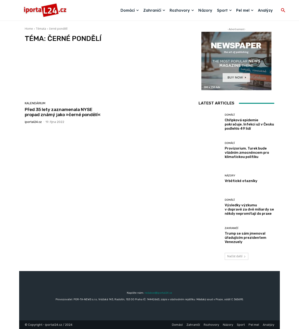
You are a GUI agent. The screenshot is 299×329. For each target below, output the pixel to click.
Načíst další (236, 256)
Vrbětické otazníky (241, 181)
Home (29, 29)
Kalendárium (35, 103)
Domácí (230, 115)
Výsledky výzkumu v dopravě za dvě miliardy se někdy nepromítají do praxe (249, 209)
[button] (283, 10)
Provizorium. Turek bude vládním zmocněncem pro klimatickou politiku (247, 152)
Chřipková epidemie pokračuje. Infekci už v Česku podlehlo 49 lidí (249, 124)
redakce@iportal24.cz (158, 292)
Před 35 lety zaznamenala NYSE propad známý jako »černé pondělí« (62, 112)
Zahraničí (231, 228)
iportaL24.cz (33, 122)
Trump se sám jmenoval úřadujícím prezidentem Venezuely (245, 237)
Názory (230, 175)
